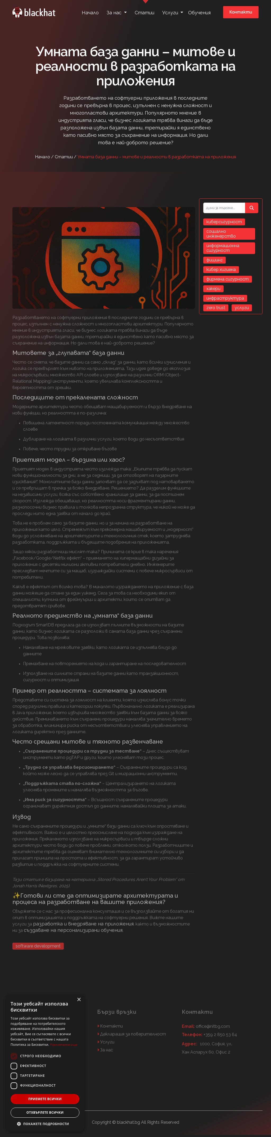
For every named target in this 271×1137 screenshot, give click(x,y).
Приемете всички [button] (45, 1099)
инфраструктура (225, 298)
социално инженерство (221, 234)
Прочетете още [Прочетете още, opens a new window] (63, 1045)
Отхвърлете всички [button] (45, 1112)
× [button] (79, 1000)
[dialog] (45, 1063)
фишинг (214, 260)
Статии (144, 12)
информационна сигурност (222, 248)
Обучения (199, 12)
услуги (242, 307)
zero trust (215, 307)
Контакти (240, 12)
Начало (90, 12)
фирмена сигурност (227, 279)
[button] (45, 1123)
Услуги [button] (170, 12)
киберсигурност (224, 221)
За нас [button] (115, 12)
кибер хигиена (221, 269)
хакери (213, 288)
